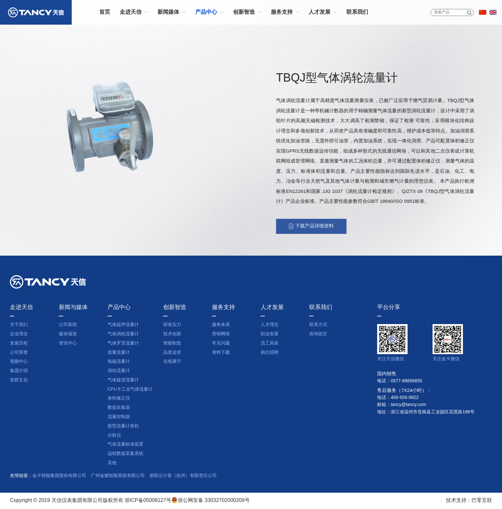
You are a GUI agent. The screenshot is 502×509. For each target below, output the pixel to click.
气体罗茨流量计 (123, 343)
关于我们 (19, 324)
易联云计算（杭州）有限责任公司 (183, 475)
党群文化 (19, 380)
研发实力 (172, 324)
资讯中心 (68, 343)
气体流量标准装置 (125, 444)
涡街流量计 (119, 371)
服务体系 (221, 324)
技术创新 (172, 334)
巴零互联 (482, 500)
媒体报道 (68, 334)
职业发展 (270, 334)
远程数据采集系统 (125, 453)
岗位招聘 (270, 352)
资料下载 (221, 352)
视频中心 (19, 361)
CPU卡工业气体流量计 (130, 389)
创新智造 (244, 12)
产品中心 (206, 12)
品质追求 (172, 352)
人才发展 (319, 12)
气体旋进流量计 (123, 380)
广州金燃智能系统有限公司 (118, 475)
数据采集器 (119, 407)
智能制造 (172, 343)
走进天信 (131, 12)
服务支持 (282, 12)
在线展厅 (172, 361)
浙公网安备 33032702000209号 (210, 500)
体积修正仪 (119, 398)
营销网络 (221, 334)
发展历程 (19, 343)
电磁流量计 (119, 361)
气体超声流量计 (123, 324)
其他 (112, 463)
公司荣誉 (19, 352)
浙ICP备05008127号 (148, 500)
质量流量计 (119, 352)
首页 (104, 12)
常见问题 (221, 343)
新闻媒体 (168, 12)
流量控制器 (119, 417)
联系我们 (357, 12)
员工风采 (270, 343)
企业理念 (19, 334)
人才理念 (270, 324)
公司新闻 (68, 324)
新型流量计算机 (123, 426)
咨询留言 (318, 334)
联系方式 (318, 324)
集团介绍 (19, 371)
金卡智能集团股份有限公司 (59, 475)
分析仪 (114, 435)
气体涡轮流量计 (123, 334)
